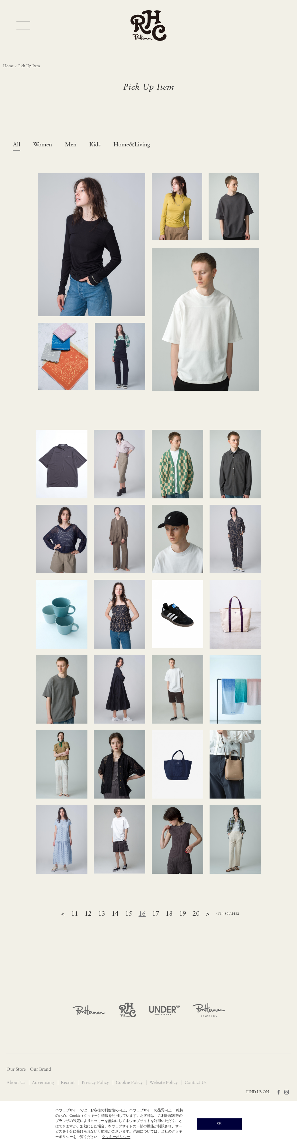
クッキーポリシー (116, 1137)
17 (155, 914)
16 (142, 914)
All (16, 145)
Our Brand (40, 1069)
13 (101, 914)
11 (74, 914)
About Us (16, 1082)
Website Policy (164, 1082)
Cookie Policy (130, 1082)
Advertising (43, 1082)
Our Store (16, 1069)
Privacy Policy (96, 1082)
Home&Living (131, 145)
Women (42, 145)
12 (88, 914)
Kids (95, 145)
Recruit (68, 1082)
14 (115, 914)
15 (128, 914)
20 (196, 914)
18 (169, 914)
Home (8, 66)
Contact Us (195, 1082)
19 (182, 914)
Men (70, 145)
